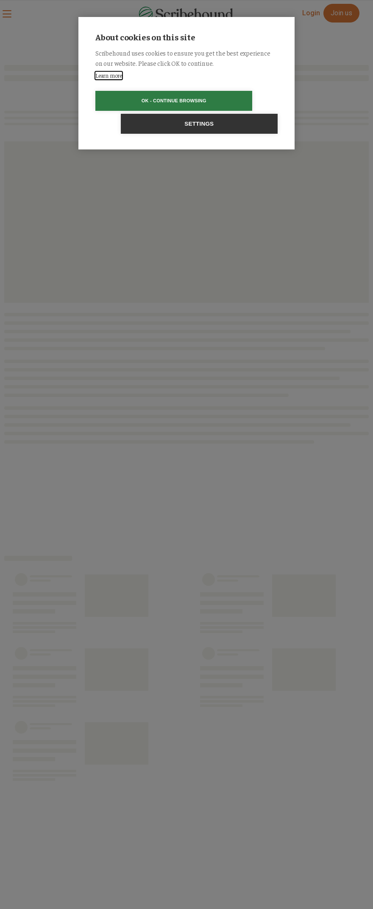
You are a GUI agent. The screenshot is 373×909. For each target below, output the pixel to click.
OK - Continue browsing (138, 100)
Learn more (108, 75)
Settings (235, 101)
